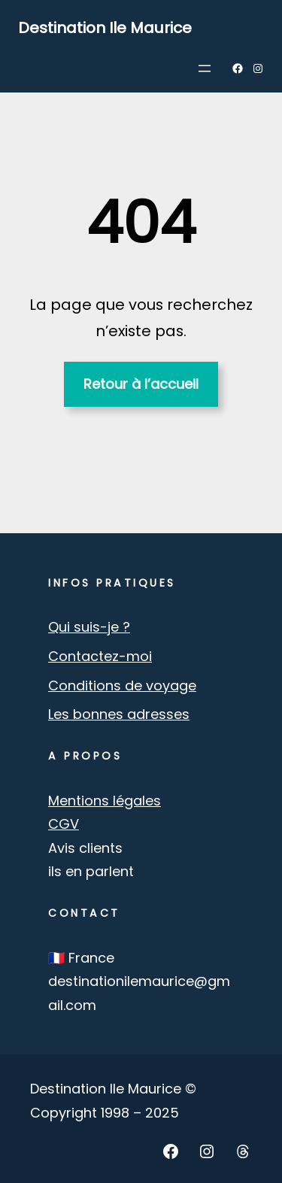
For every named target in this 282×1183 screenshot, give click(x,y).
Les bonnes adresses (119, 714)
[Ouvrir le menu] (205, 68)
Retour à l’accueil (141, 384)
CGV (63, 823)
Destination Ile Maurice (105, 27)
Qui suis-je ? (89, 626)
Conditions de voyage (122, 685)
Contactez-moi (100, 656)
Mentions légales (104, 800)
